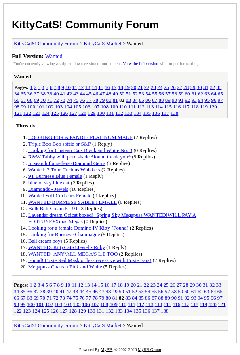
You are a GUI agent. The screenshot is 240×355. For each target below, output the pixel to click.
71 (49, 100)
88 (161, 100)
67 (23, 100)
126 (64, 113)
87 (154, 100)
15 (100, 87)
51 (128, 94)
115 (168, 107)
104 (68, 107)
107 (96, 107)
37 (36, 94)
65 (220, 94)
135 (147, 113)
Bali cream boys (46, 241)
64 (214, 94)
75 (75, 100)
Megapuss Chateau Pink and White (65, 267)
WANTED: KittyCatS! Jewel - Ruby (66, 247)
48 (109, 94)
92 (187, 100)
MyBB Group (149, 349)
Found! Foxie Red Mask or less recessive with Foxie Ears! (89, 260)
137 (165, 113)
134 (138, 113)
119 (204, 107)
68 (30, 100)
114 (159, 107)
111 (132, 107)
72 (56, 100)
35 (23, 94)
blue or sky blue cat (49, 183)
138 (175, 113)
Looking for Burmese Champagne (64, 234)
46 (95, 94)
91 (180, 100)
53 (141, 94)
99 (23, 107)
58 (174, 94)
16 (107, 87)
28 (186, 87)
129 (92, 113)
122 (27, 113)
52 (135, 94)
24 (159, 87)
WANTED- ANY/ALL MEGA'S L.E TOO (73, 254)
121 (18, 113)
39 (49, 94)
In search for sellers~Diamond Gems (66, 163)
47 (102, 94)
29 (192, 87)
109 (114, 107)
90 (174, 100)
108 (105, 107)
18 (120, 87)
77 (89, 100)
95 (207, 100)
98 (16, 107)
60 (187, 94)
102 (50, 107)
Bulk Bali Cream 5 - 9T (53, 208)
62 (200, 94)
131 (110, 113)
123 (37, 113)
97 (220, 100)
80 (109, 100)
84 (135, 100)
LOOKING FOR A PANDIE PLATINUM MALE (80, 137)
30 (199, 87)
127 (73, 113)
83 (128, 100)
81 (115, 100)
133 (128, 113)
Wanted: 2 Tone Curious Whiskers (64, 170)
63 (207, 94)
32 (212, 87)
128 (82, 113)
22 (146, 87)
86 (148, 100)
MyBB (106, 349)
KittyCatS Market (102, 43)
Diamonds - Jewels (48, 189)
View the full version (140, 63)
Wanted (53, 56)
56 (161, 94)
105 (77, 107)
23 (153, 87)
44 (82, 94)
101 (40, 107)
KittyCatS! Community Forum (85, 25)
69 (36, 100)
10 (68, 87)
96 (214, 100)
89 (168, 100)
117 (185, 107)
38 (43, 94)
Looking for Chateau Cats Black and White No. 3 (80, 150)
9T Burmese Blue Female (55, 176)
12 (81, 87)
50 (121, 94)
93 (194, 100)
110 (123, 107)
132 (119, 113)
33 (218, 87)
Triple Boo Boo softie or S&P (59, 144)
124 (46, 113)
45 (89, 94)
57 (168, 94)
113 (150, 107)
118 (195, 107)
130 (101, 113)
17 (113, 87)
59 (180, 94)
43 (75, 94)
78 (95, 100)
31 (205, 87)
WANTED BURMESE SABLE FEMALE (72, 202)
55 (154, 94)
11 (74, 87)
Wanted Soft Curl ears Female (59, 195)
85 (141, 100)
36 (30, 94)
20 (133, 87)
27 (179, 87)
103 (59, 107)
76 (82, 100)
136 (156, 113)
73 (62, 100)
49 (115, 94)
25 (166, 87)
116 (177, 107)
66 (16, 100)
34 (16, 94)
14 (94, 87)
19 (127, 87)
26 (173, 87)
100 (31, 107)
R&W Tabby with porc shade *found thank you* (79, 157)
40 (56, 94)
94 (200, 100)
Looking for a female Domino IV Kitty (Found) (78, 228)
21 (140, 87)
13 (87, 87)
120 (213, 107)
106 (86, 107)
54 (148, 94)
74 (69, 100)
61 (194, 94)
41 (62, 94)
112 (141, 107)
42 (69, 94)
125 (55, 113)
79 (102, 100)
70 (43, 100)
